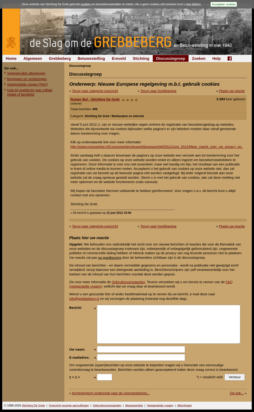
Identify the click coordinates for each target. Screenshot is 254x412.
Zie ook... (237, 393)
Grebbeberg (60, 58)
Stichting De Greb (33, 405)
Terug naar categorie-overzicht (95, 91)
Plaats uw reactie (232, 91)
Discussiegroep (170, 58)
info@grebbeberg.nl (84, 298)
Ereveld (119, 58)
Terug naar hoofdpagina (158, 91)
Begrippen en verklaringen (27, 79)
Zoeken (199, 58)
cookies (86, 4)
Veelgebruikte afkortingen (26, 73)
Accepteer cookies (224, 4)
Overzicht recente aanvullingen (69, 405)
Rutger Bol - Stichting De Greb (95, 99)
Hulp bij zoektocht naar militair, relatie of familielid (30, 92)
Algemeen (32, 58)
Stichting (141, 58)
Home (11, 58)
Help (216, 58)
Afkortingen (184, 405)
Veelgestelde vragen (160, 405)
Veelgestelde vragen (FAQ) (27, 84)
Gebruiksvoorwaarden (128, 282)
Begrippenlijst (134, 405)
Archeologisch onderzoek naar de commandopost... (111, 393)
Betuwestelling (91, 58)
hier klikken (193, 4)
